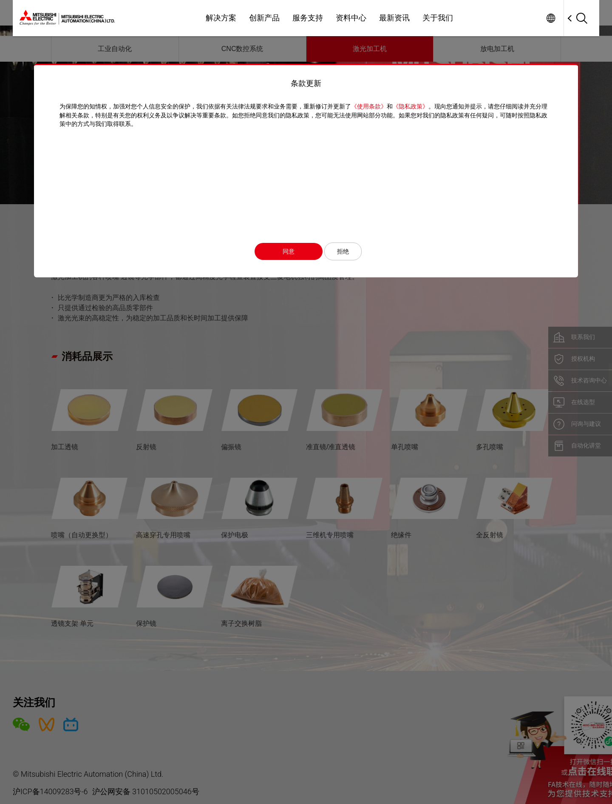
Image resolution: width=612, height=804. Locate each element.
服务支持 (307, 18)
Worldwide (551, 18)
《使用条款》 (369, 106)
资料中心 (351, 18)
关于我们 (437, 18)
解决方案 (221, 18)
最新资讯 (394, 18)
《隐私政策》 (410, 106)
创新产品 (264, 18)
